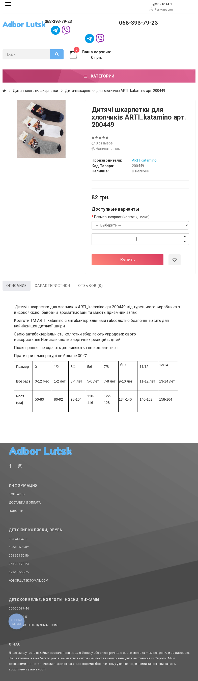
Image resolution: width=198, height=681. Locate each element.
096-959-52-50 (19, 555)
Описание (16, 286)
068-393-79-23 (58, 21)
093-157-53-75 (19, 572)
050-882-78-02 (19, 547)
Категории (99, 76)
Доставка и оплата (25, 502)
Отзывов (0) (90, 286)
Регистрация (161, 9)
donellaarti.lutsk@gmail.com (33, 625)
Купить (127, 259)
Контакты (17, 494)
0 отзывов (102, 143)
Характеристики (52, 286)
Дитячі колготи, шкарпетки (35, 91)
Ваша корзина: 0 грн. (90, 54)
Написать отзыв (107, 149)
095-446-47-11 (19, 539)
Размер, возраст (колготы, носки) (122, 217)
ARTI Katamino (144, 160)
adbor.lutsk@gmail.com (28, 580)
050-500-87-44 (19, 608)
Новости (16, 511)
